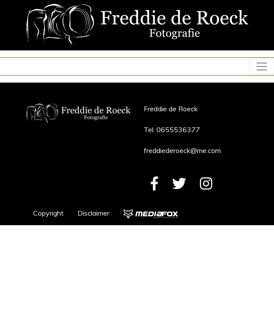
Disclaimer (93, 213)
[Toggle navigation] (262, 66)
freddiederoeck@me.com (182, 150)
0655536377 (178, 129)
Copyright (48, 213)
